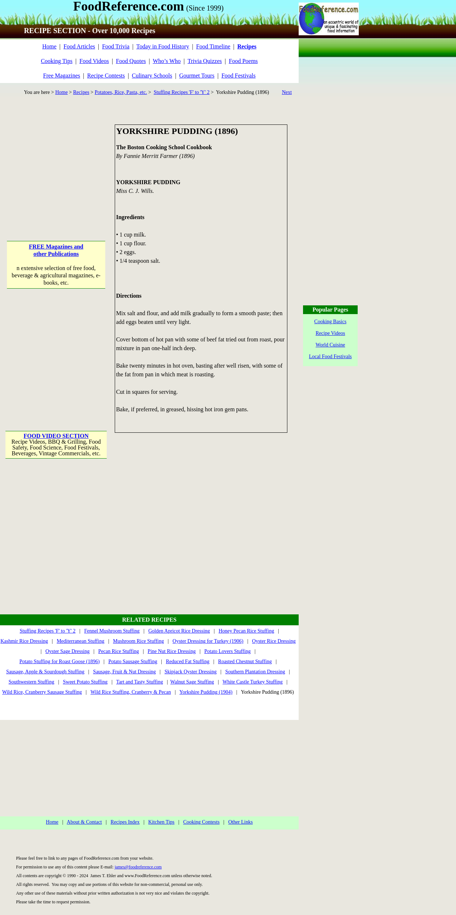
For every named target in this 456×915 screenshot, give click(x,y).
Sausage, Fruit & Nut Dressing (124, 671)
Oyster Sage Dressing (68, 651)
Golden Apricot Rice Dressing (179, 631)
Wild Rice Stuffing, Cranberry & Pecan (130, 692)
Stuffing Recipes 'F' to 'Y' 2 (181, 92)
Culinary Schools (152, 75)
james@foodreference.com (138, 867)
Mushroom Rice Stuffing (138, 641)
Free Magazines (61, 75)
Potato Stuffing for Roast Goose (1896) (59, 661)
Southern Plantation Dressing (255, 671)
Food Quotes (131, 61)
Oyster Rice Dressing (274, 641)
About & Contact (84, 822)
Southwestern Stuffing (31, 682)
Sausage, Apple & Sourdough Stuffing (45, 671)
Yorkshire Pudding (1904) (206, 692)
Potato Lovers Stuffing (227, 651)
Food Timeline (213, 46)
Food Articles (79, 46)
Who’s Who (167, 61)
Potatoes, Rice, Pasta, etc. (121, 92)
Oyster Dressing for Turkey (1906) (208, 641)
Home (49, 46)
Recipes (81, 92)
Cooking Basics (330, 321)
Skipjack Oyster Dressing (191, 671)
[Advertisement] (56, 169)
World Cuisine (330, 345)
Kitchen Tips (161, 822)
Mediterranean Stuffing (81, 641)
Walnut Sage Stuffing (192, 682)
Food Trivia (115, 46)
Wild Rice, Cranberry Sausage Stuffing (42, 692)
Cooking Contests (201, 822)
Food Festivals (238, 75)
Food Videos (94, 61)
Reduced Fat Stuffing (187, 661)
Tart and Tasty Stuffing (139, 682)
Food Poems (243, 61)
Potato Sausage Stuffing (132, 661)
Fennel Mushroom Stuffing (111, 631)
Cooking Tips (56, 61)
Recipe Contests (106, 75)
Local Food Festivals (330, 356)
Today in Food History (162, 46)
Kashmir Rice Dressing (24, 641)
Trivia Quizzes (205, 61)
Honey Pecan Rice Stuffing (246, 631)
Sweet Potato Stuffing (85, 682)
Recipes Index (125, 822)
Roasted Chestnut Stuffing (245, 661)
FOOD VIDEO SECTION (56, 436)
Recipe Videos (330, 333)
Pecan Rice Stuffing (118, 651)
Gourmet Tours (197, 75)
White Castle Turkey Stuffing (253, 682)
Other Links (240, 822)
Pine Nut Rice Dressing (172, 651)
